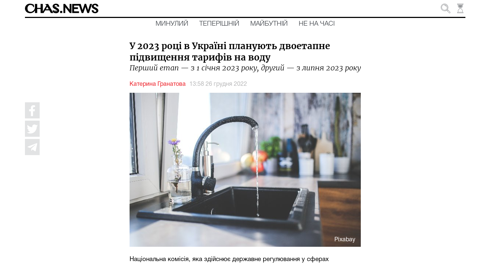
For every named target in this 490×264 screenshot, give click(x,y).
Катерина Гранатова (158, 84)
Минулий (172, 24)
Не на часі (317, 24)
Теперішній (219, 24)
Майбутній (269, 24)
